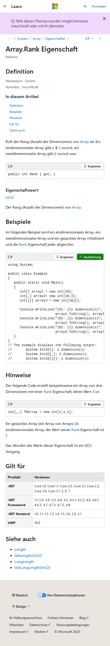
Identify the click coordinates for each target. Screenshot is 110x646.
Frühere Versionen (61, 617)
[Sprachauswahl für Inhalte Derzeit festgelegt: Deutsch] (20, 595)
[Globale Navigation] (4, 6)
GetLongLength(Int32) (32, 567)
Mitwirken (16, 624)
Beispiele (15, 111)
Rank (23, 244)
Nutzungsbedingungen (73, 624)
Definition (16, 105)
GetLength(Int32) (28, 555)
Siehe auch (17, 130)
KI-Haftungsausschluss (25, 617)
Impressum (17, 631)
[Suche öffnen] (85, 6)
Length (20, 549)
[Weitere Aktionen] (100, 38)
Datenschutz (38, 624)
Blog (82, 617)
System (22, 38)
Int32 (10, 197)
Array (37, 38)
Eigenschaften (55, 38)
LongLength (24, 561)
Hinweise (15, 117)
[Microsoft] (55, 6)
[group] (55, 311)
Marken (40, 631)
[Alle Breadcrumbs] (10, 38)
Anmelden (99, 6)
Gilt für (14, 124)
